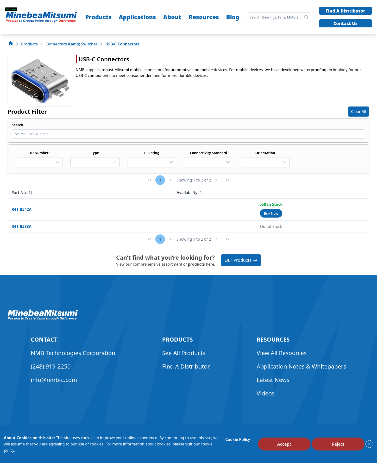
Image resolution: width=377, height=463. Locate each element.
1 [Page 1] (160, 180)
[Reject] (338, 444)
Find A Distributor (345, 11)
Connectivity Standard (208, 152)
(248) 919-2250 (51, 366)
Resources (203, 17)
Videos (266, 393)
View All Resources (282, 353)
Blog (232, 17)
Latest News (273, 380)
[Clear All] (358, 111)
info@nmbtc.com (54, 380)
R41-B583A (21, 226)
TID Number (38, 152)
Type (95, 152)
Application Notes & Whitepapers (301, 366)
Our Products (241, 260)
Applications (137, 17)
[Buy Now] (271, 213)
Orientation (265, 152)
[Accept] (284, 444)
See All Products (183, 353)
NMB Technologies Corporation (73, 353)
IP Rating (151, 152)
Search (17, 125)
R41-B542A (21, 209)
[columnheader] (90, 193)
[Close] (369, 444)
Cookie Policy (237, 439)
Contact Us (345, 23)
